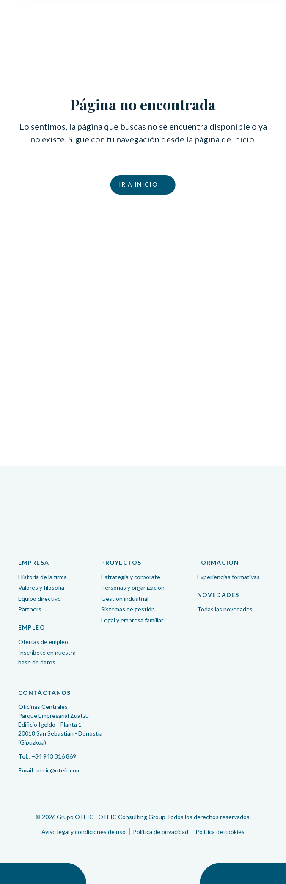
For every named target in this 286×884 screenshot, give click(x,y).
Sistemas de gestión (128, 609)
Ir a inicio (138, 184)
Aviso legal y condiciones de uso (83, 831)
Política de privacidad (160, 831)
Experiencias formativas (228, 576)
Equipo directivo (39, 598)
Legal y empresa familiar (132, 620)
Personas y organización (133, 587)
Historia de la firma (42, 576)
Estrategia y (130, 576)
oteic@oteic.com (58, 770)
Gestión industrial (124, 598)
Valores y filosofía (41, 587)
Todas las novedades (225, 609)
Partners (29, 609)
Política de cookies (220, 831)
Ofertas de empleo (43, 641)
